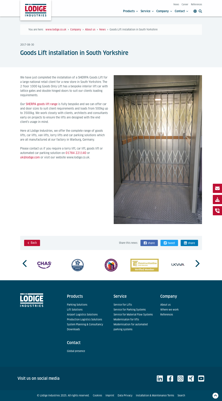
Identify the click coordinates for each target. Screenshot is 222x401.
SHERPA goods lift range (41, 104)
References (196, 4)
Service (147, 11)
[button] (149, 243)
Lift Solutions (75, 309)
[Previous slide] (25, 263)
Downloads (73, 329)
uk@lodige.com (30, 157)
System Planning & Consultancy (85, 324)
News (176, 4)
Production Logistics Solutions (84, 319)
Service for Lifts (123, 304)
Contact (181, 11)
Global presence (76, 351)
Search (181, 395)
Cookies (97, 395)
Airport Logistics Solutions (82, 314)
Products (130, 11)
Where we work (169, 309)
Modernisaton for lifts (126, 319)
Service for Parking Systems (130, 309)
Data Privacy (125, 395)
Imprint (110, 395)
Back (32, 242)
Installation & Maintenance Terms (155, 395)
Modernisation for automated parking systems (131, 327)
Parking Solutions (77, 304)
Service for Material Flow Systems (133, 314)
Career (185, 4)
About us (165, 304)
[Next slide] (197, 263)
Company (164, 11)
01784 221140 (76, 153)
